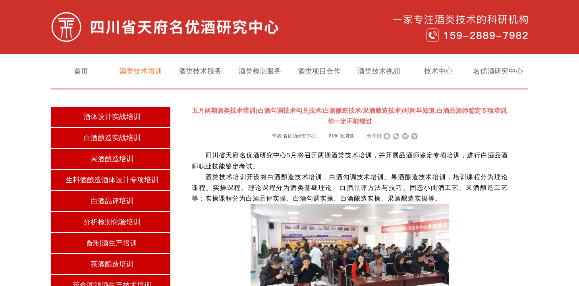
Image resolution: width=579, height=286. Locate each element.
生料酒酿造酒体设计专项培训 (112, 180)
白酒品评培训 (112, 201)
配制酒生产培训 (112, 243)
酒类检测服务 (259, 71)
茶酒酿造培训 (112, 264)
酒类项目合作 (319, 71)
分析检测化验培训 (112, 222)
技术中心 (438, 71)
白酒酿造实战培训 (112, 138)
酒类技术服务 (200, 71)
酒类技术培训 (140, 71)
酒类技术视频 (378, 71)
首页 (81, 71)
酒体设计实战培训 (112, 117)
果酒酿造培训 (112, 159)
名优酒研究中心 (498, 71)
